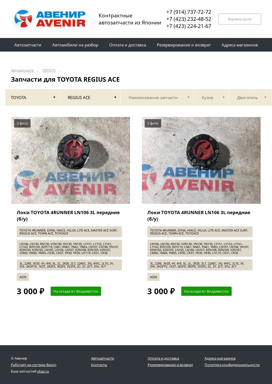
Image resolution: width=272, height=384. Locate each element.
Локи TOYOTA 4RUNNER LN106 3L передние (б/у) (68, 215)
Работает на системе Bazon (33, 364)
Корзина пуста (239, 19)
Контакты (99, 364)
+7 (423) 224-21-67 (188, 26)
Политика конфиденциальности (232, 364)
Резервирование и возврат (170, 364)
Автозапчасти (22, 70)
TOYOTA (49, 70)
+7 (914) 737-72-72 (188, 11)
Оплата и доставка (163, 358)
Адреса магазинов (220, 358)
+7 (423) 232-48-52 (188, 19)
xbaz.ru (43, 371)
